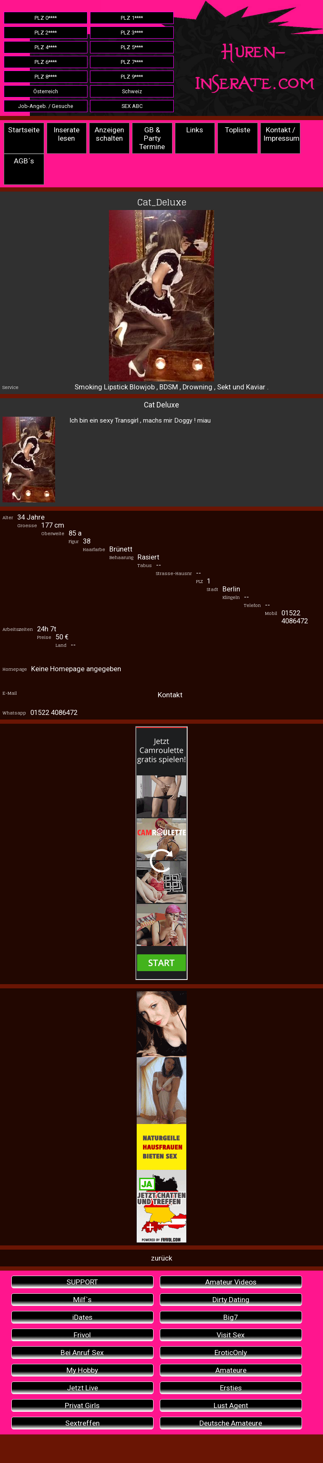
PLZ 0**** (45, 18)
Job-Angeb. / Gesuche (45, 106)
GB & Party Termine (152, 138)
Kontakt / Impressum (281, 134)
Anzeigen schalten (109, 134)
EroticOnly (230, 1352)
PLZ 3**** (132, 32)
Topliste (237, 130)
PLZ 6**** (45, 62)
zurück (161, 1258)
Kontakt (170, 695)
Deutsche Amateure (230, 1423)
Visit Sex (231, 1335)
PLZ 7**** (132, 62)
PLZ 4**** (45, 47)
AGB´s (24, 161)
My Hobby (82, 1370)
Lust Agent (231, 1405)
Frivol (82, 1335)
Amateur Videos (231, 1282)
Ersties (231, 1388)
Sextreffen (82, 1423)
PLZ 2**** (45, 32)
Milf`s (82, 1299)
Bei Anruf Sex (82, 1352)
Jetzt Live (82, 1388)
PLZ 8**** (45, 77)
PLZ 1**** (132, 18)
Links (194, 130)
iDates (82, 1317)
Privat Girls (82, 1405)
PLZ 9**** (132, 77)
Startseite (24, 130)
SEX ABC (132, 106)
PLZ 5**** (132, 47)
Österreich (45, 91)
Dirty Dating (230, 1299)
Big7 (230, 1317)
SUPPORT (82, 1282)
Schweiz (132, 91)
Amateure (230, 1370)
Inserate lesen (66, 134)
